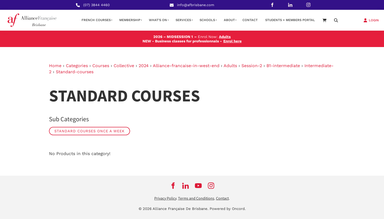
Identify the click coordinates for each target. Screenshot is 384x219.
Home (55, 65)
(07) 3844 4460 (96, 5)
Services (183, 20)
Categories (77, 65)
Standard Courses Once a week (89, 131)
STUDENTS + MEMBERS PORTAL (290, 20)
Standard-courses (75, 71)
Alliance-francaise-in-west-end (186, 65)
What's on (158, 20)
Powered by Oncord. (228, 209)
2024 (144, 65)
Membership (129, 20)
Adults (230, 65)
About (229, 20)
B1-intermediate (283, 65)
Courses (100, 65)
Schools (207, 20)
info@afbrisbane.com (195, 5)
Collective (124, 65)
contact (250, 20)
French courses (96, 20)
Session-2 (251, 65)
